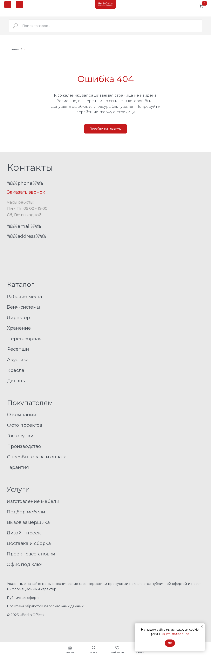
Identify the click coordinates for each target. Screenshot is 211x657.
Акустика (18, 359)
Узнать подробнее (175, 634)
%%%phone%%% (25, 183)
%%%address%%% (26, 236)
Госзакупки (20, 436)
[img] (105, 4)
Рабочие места (24, 296)
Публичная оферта (23, 598)
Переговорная (24, 338)
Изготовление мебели (33, 501)
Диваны (16, 381)
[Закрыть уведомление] (202, 626)
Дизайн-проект (25, 533)
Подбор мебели (26, 512)
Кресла (15, 370)
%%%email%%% (24, 226)
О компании (21, 414)
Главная (14, 49)
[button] (19, 4)
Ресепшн (18, 349)
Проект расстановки (31, 554)
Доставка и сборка (29, 543)
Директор (18, 317)
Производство (24, 446)
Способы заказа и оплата (37, 457)
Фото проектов (24, 425)
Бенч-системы (23, 307)
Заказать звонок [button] (26, 192)
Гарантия (18, 467)
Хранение (19, 328)
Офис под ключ (25, 564)
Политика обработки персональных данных (45, 606)
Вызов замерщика (28, 522)
